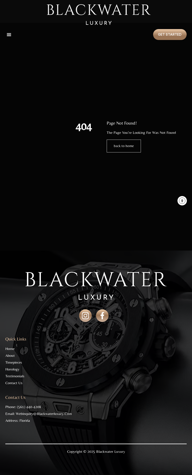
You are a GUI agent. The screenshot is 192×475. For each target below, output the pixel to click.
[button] (8, 34)
